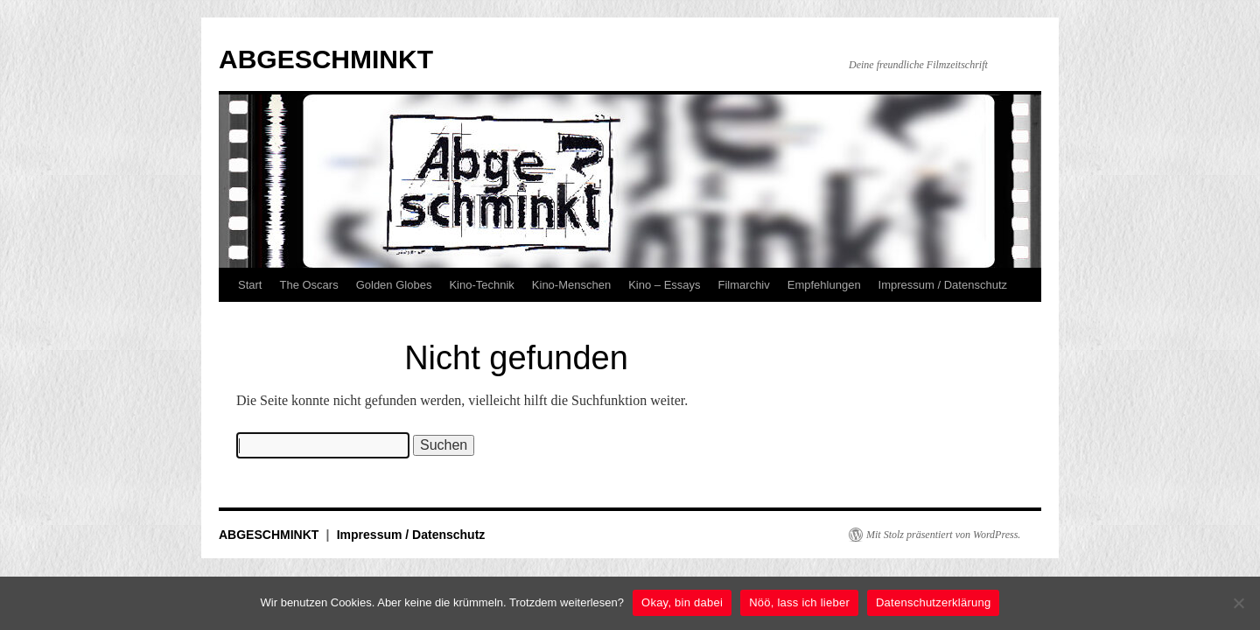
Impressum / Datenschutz (942, 284)
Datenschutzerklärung (933, 602)
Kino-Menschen (571, 284)
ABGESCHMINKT (326, 59)
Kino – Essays (664, 284)
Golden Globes (394, 284)
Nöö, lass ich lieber (799, 602)
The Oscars (308, 284)
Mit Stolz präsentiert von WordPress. (943, 534)
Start (250, 284)
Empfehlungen (824, 284)
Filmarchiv (744, 284)
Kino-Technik (481, 284)
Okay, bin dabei (682, 602)
